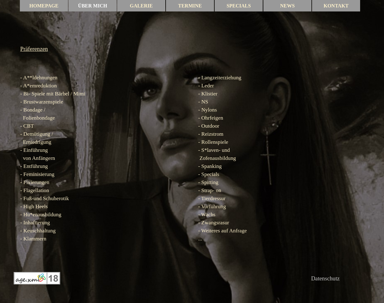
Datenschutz (325, 278)
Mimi (80, 94)
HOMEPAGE (44, 5)
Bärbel (62, 94)
